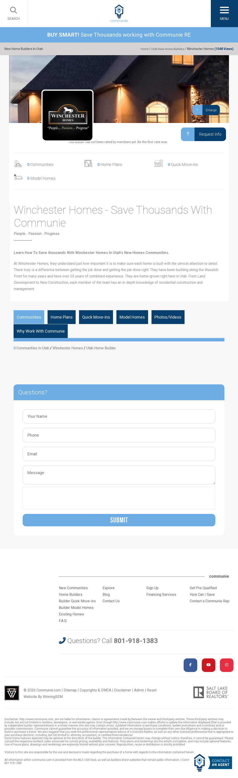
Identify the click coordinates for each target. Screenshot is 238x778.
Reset (151, 690)
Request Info (199, 134)
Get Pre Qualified (203, 588)
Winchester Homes (68, 348)
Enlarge (204, 110)
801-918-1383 (136, 640)
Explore (109, 588)
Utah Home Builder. (101, 348)
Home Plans (109, 164)
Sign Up (152, 588)
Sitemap (70, 690)
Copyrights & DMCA (95, 690)
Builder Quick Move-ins (77, 601)
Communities (40, 164)
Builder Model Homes (76, 607)
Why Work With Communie (40, 331)
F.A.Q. (63, 620)
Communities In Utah (33, 348)
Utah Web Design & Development (12, 693)
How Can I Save (202, 594)
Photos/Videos (160, 317)
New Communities (73, 588)
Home (141, 49)
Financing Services (161, 594)
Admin (139, 690)
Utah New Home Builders (166, 49)
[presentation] (59, 498)
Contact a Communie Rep (209, 601)
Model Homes (41, 178)
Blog (106, 594)
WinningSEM (53, 696)
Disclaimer (122, 690)
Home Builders (70, 594)
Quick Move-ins (183, 164)
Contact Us (111, 601)
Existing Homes (71, 614)
